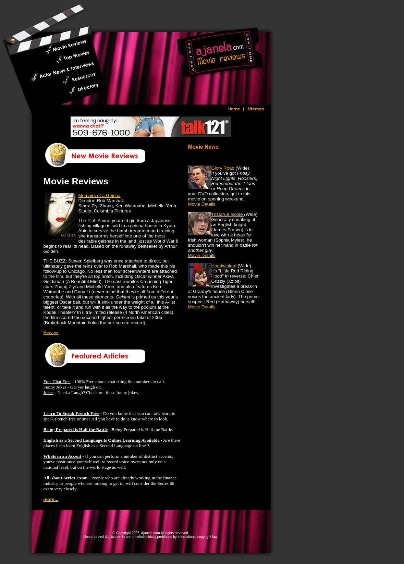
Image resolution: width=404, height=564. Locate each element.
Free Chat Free (57, 381)
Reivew (51, 332)
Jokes (49, 392)
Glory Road (222, 168)
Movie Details (202, 204)
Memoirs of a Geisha (99, 195)
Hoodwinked (223, 265)
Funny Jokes (55, 387)
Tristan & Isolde (227, 214)
